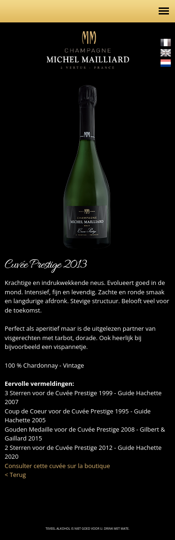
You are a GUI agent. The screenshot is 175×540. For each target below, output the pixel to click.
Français (166, 42)
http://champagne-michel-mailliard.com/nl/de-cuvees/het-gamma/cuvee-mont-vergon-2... (161, 159)
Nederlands (166, 63)
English (166, 53)
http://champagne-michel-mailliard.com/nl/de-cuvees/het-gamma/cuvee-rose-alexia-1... (14, 159)
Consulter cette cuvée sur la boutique (57, 466)
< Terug (15, 474)
